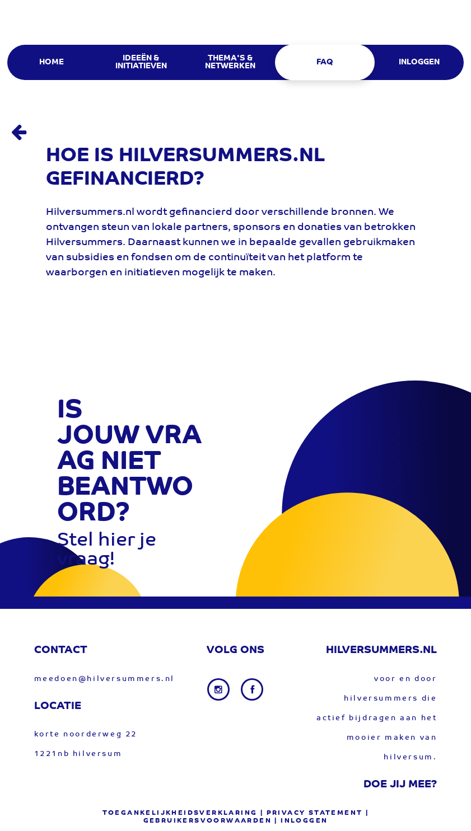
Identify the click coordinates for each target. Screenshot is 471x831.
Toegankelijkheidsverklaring (180, 813)
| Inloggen (301, 821)
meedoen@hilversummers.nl (104, 679)
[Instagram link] (219, 689)
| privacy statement (311, 813)
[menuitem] (51, 62)
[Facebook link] (252, 689)
